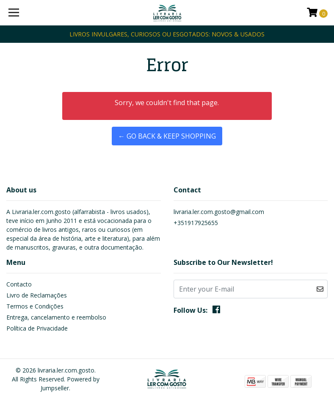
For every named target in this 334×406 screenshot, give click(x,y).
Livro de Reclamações (36, 295)
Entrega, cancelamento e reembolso (56, 317)
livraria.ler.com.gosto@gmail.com (219, 212)
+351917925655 (196, 223)
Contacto (19, 284)
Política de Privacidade (37, 328)
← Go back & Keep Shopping (167, 136)
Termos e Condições (34, 306)
